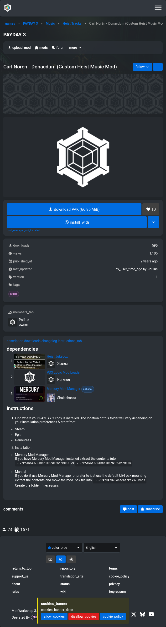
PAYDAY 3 (30, 23)
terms (113, 568)
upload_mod (19, 48)
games (10, 23)
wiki (63, 592)
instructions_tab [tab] (70, 341)
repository (68, 568)
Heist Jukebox (57, 356)
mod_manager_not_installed (23, 230)
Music (50, 23)
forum (58, 48)
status (65, 584)
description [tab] (15, 341)
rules (15, 592)
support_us (20, 576)
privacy (114, 584)
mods (41, 48)
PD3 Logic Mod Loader (64, 372)
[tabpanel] (83, 421)
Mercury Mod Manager (70, 389)
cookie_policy (119, 576)
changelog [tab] (49, 341)
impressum (117, 592)
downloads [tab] (32, 341)
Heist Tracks (72, 23)
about (16, 584)
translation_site (71, 576)
